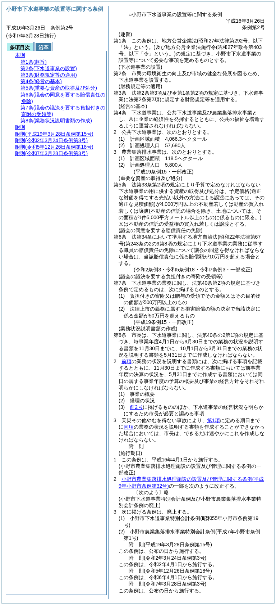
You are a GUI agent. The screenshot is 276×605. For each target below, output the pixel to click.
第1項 (213, 420)
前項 (126, 361)
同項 (129, 427)
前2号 (136, 407)
